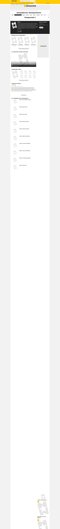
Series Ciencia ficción (17, 13)
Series (14, 13)
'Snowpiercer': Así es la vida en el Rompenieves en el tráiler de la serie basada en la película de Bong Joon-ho (23, 67)
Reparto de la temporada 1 (18, 38)
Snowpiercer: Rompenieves (23, 13)
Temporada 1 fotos (16, 72)
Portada (12, 13)
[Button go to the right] (48, 17)
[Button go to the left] (47, 17)
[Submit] (34, 1)
